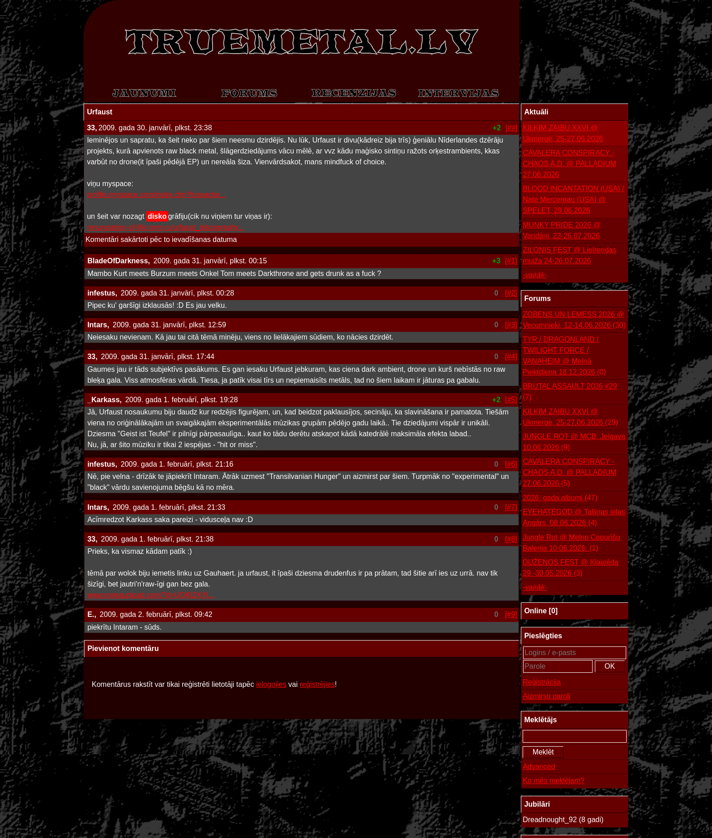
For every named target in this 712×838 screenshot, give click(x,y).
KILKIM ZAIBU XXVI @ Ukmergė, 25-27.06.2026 (563, 133)
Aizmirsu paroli (546, 696)
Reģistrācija (542, 682)
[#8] (511, 539)
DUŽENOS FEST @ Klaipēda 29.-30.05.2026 (570, 568)
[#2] (511, 293)
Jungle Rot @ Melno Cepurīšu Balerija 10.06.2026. (571, 543)
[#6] (511, 464)
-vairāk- (535, 275)
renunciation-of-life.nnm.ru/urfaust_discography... (165, 227)
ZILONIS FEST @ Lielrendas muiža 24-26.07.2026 (569, 255)
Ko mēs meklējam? (553, 780)
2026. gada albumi (560, 498)
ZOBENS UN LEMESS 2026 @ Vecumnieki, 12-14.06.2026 (574, 321)
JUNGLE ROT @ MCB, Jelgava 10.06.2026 (574, 443)
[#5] (511, 400)
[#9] (511, 614)
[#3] (511, 325)
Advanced (539, 766)
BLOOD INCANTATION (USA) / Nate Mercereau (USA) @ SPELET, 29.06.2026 (573, 199)
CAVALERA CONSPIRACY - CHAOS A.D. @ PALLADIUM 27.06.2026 (569, 163)
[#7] (511, 507)
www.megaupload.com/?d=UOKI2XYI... (150, 595)
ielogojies (271, 684)
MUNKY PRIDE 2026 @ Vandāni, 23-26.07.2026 (562, 230)
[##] (511, 128)
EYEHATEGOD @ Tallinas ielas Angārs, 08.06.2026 (574, 518)
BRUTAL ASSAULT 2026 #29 (570, 392)
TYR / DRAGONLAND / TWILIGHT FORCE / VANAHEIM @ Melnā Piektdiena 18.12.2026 (564, 356)
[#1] (511, 261)
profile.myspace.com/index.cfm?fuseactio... (156, 194)
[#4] (511, 356)
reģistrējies (317, 684)
